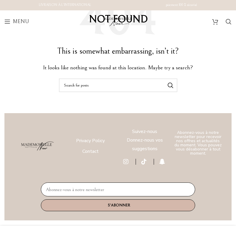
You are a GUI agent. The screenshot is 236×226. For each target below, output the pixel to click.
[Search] (229, 22)
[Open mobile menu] (16, 22)
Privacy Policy (90, 140)
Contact (90, 151)
